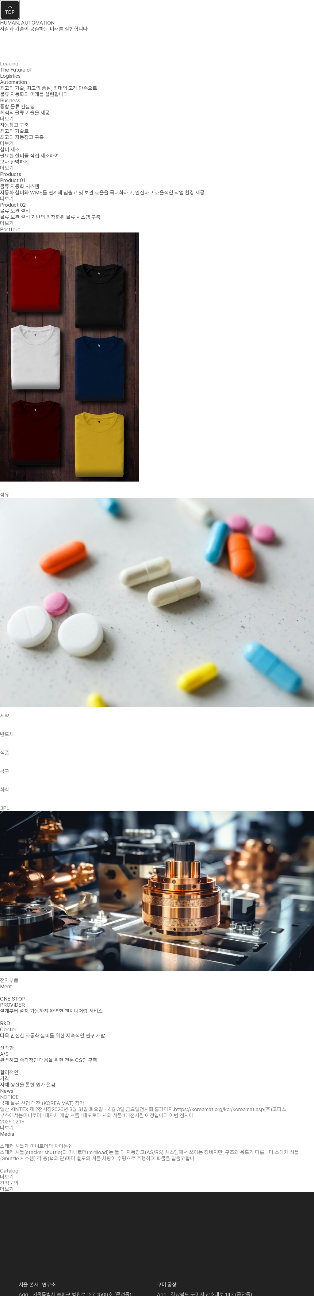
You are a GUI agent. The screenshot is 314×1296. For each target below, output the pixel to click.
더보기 (7, 199)
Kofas (25, 12)
